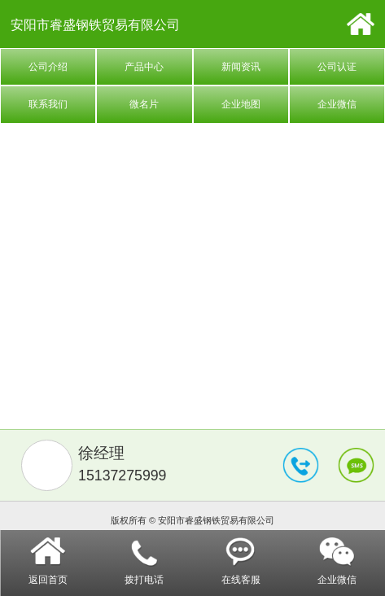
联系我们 (48, 104)
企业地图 (240, 104)
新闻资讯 (240, 66)
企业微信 (337, 104)
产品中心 (144, 66)
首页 (360, 24)
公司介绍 (48, 66)
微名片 (144, 104)
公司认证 (337, 66)
